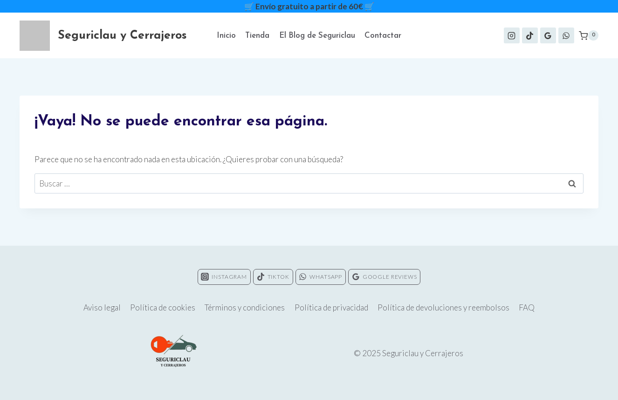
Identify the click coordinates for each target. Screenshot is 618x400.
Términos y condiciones (245, 307)
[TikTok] (530, 35)
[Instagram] (512, 35)
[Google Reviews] (548, 35)
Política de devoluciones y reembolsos (443, 307)
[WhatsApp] (566, 35)
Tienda (257, 36)
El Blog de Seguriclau (317, 36)
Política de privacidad (331, 307)
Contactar (382, 36)
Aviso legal (102, 307)
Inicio (226, 36)
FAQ (527, 307)
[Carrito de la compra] (588, 35)
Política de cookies (162, 307)
